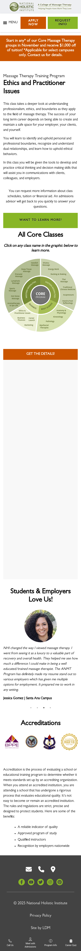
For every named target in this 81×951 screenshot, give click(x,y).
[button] (13, 23)
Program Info (50, 942)
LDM (46, 928)
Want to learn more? (40, 220)
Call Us (10, 942)
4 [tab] (50, 708)
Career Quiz (70, 942)
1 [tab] (31, 708)
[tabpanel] (40, 657)
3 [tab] (44, 708)
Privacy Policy (40, 916)
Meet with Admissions (30, 943)
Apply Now (33, 22)
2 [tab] (37, 708)
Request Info (63, 22)
